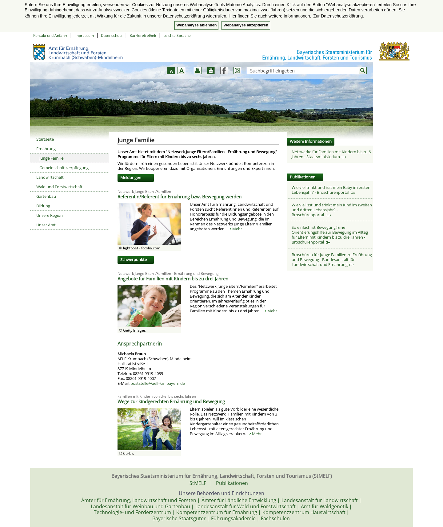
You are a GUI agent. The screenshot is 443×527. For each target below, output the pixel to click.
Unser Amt (46, 225)
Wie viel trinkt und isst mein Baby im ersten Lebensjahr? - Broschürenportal (331, 190)
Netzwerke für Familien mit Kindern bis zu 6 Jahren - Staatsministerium (331, 154)
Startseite (45, 139)
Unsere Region (49, 215)
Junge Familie (51, 158)
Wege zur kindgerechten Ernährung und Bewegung (171, 401)
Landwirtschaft (50, 177)
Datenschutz (111, 35)
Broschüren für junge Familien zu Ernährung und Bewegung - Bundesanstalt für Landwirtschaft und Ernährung (332, 259)
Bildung (43, 206)
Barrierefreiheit (143, 35)
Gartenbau (46, 196)
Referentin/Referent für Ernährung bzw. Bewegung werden (179, 196)
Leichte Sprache (177, 35)
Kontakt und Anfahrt (50, 35)
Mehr (237, 229)
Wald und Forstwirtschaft (59, 186)
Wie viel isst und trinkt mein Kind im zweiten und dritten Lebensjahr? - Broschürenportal (332, 209)
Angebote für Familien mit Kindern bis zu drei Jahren (173, 278)
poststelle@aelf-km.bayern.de (157, 383)
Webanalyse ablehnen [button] (196, 25)
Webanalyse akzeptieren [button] (245, 25)
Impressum (84, 35)
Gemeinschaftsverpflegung (64, 167)
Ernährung (46, 148)
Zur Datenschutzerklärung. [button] (338, 16)
